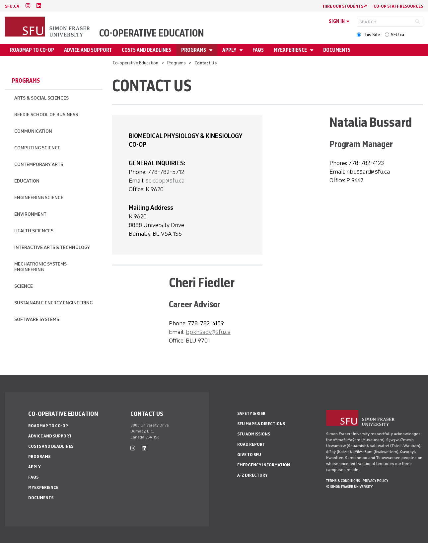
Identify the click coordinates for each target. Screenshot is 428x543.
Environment (30, 214)
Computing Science (37, 148)
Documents (336, 50)
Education (26, 181)
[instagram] (28, 6)
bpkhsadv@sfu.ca (208, 332)
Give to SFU (249, 454)
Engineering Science (38, 197)
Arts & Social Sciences (41, 98)
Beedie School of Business (46, 114)
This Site (371, 35)
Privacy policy (375, 480)
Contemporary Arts (38, 164)
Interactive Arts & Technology (52, 247)
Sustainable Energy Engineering (53, 303)
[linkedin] (38, 6)
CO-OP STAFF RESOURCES (398, 6)
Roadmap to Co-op (32, 50)
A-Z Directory (252, 475)
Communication (33, 131)
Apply (229, 50)
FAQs (258, 50)
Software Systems (36, 319)
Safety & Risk (251, 413)
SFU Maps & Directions (261, 424)
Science (23, 286)
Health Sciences (33, 231)
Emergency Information (263, 465)
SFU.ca (397, 35)
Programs (194, 50)
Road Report (251, 444)
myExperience (291, 50)
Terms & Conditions (343, 480)
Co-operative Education (151, 33)
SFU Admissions (253, 434)
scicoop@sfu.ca (165, 180)
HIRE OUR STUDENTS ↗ (345, 6)
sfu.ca (12, 6)
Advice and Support (88, 50)
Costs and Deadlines (146, 50)
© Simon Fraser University (349, 486)
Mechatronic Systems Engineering (40, 266)
